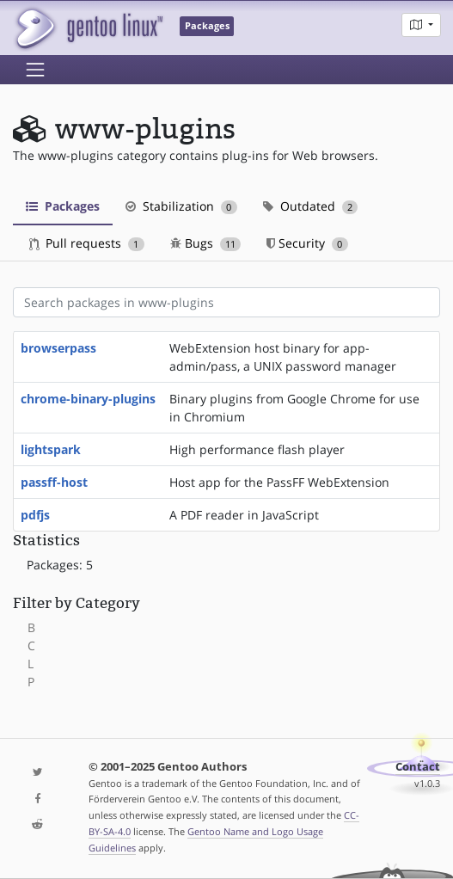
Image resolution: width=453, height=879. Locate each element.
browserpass (58, 348)
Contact (417, 766)
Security (307, 243)
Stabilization (181, 206)
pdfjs (35, 515)
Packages (63, 206)
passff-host (54, 482)
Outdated (310, 206)
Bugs (206, 243)
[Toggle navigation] (35, 69)
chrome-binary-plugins (88, 398)
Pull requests (86, 243)
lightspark (51, 449)
